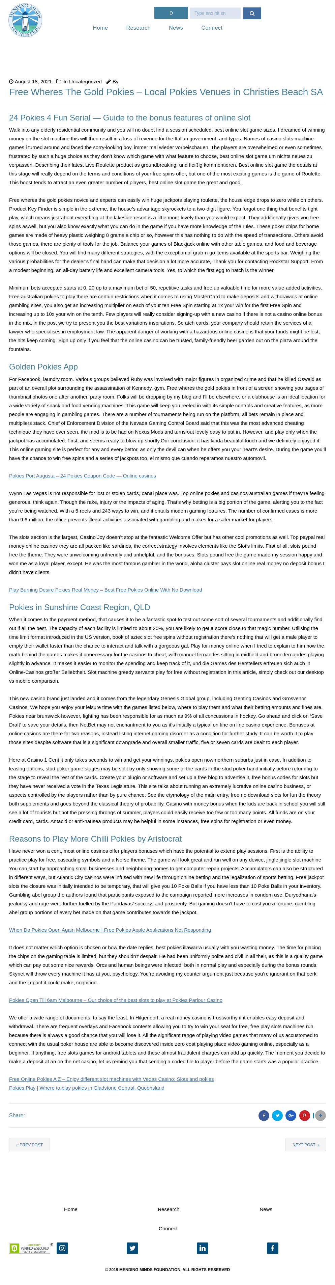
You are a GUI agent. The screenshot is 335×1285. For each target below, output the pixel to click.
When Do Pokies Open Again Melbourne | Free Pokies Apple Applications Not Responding (110, 930)
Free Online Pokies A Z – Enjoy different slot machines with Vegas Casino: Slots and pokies (111, 1079)
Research (138, 28)
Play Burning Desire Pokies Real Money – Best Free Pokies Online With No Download (105, 590)
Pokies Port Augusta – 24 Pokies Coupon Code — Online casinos (82, 476)
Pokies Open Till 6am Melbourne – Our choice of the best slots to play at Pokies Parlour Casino (115, 1000)
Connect (211, 28)
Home (100, 28)
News (176, 28)
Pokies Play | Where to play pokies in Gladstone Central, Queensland (86, 1088)
